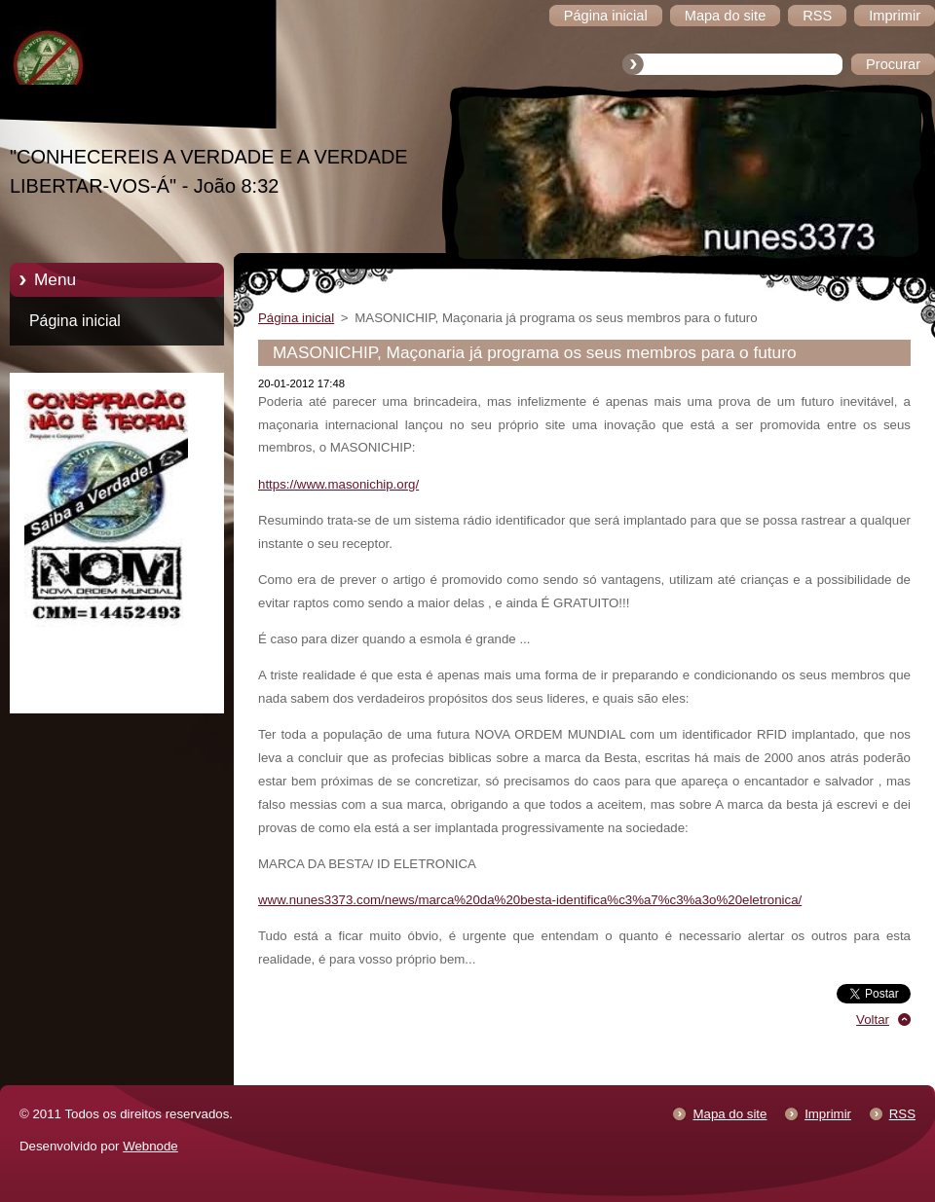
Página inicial (75, 320)
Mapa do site (729, 1114)
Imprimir (827, 1114)
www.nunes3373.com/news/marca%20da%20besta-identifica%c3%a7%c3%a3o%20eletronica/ (530, 899)
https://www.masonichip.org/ (338, 484)
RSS (902, 1114)
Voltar (872, 1019)
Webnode (150, 1146)
